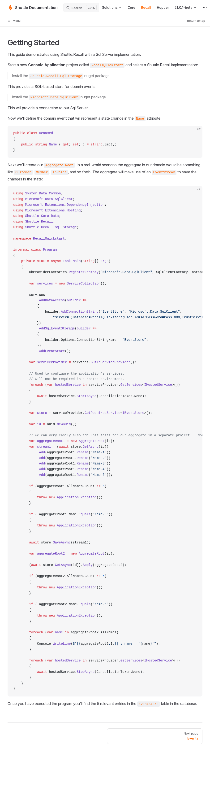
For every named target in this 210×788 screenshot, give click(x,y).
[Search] (81, 7)
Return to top (196, 20)
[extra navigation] (205, 7)
